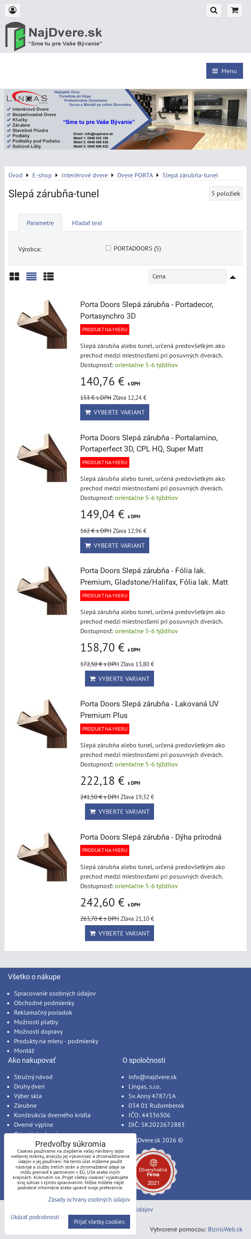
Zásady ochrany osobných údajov (89, 1199)
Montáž (24, 1050)
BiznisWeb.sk (225, 1229)
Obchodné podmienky (44, 1003)
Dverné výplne (33, 1124)
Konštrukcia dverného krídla (52, 1115)
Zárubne (25, 1105)
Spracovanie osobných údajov (55, 993)
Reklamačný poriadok (43, 1012)
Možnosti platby (36, 1022)
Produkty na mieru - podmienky (56, 1041)
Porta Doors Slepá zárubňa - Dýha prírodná (150, 837)
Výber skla (28, 1096)
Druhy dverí (29, 1086)
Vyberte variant (115, 412)
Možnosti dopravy (38, 1031)
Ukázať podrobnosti (34, 1217)
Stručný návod (33, 1077)
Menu (224, 71)
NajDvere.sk (144, 1140)
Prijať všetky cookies (99, 1221)
